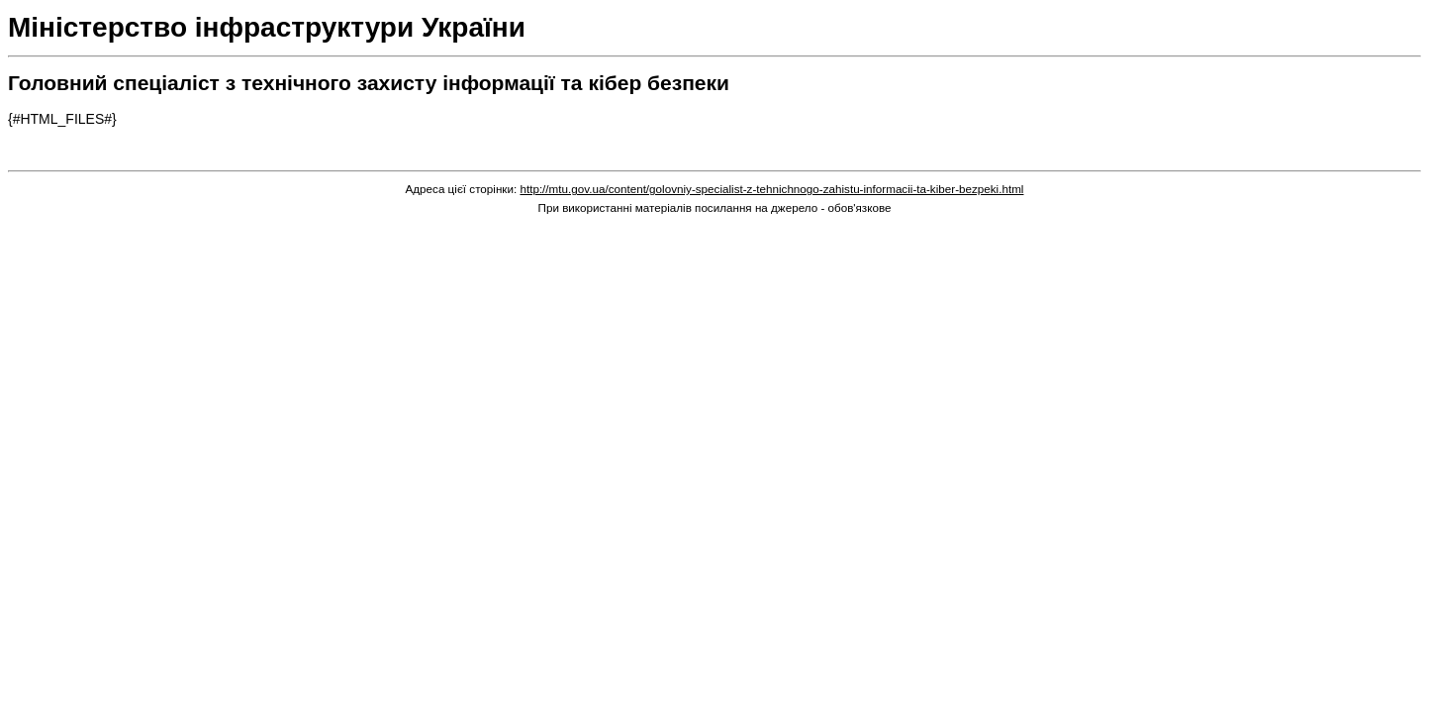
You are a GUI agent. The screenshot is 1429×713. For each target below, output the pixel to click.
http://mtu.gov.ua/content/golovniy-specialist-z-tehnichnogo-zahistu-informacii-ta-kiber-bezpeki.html (771, 188)
